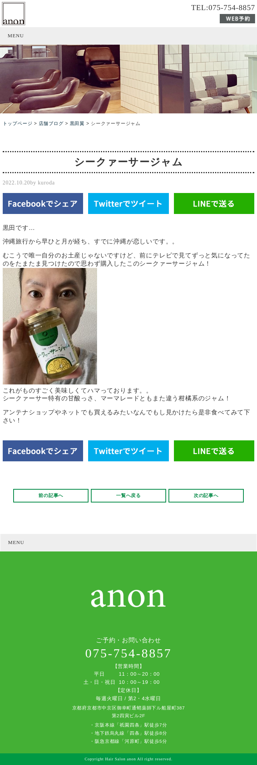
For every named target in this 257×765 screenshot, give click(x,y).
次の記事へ (206, 495)
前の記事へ (50, 495)
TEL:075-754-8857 (223, 8)
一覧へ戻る (128, 495)
